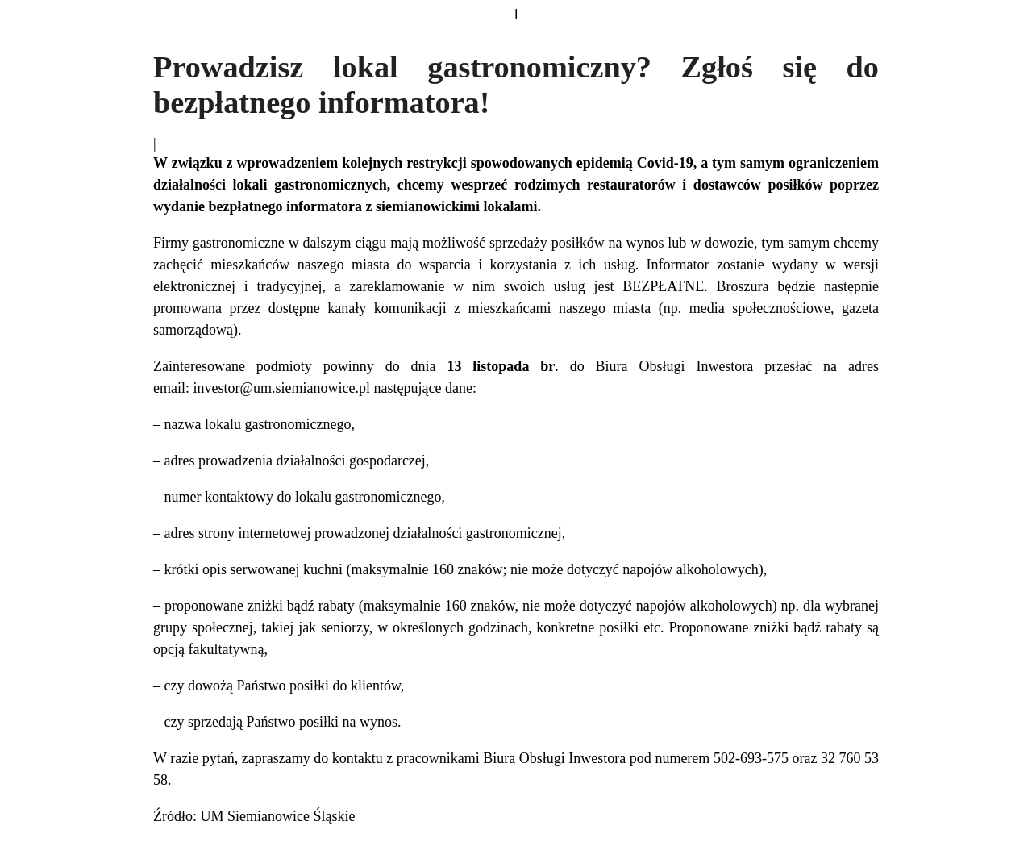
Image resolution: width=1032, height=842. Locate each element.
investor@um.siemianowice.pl (281, 388)
